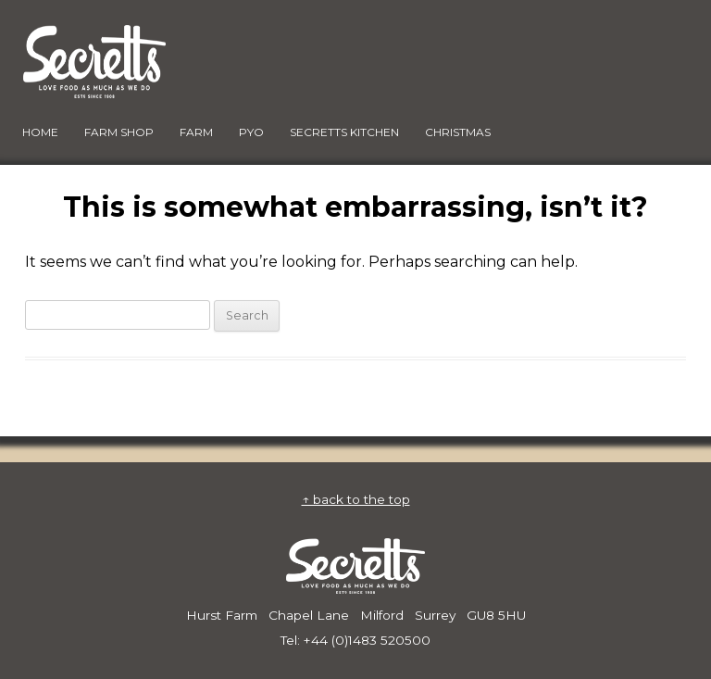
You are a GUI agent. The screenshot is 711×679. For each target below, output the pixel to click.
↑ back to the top (356, 499)
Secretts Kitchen (344, 132)
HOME (40, 132)
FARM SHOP (119, 132)
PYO (251, 132)
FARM (196, 132)
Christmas (458, 132)
